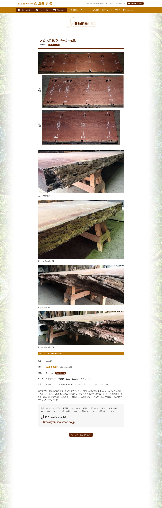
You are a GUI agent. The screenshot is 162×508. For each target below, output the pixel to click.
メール (135, 3)
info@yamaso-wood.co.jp (58, 422)
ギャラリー (85, 10)
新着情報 (74, 10)
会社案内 (96, 10)
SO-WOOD (20, 3)
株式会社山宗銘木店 (39, 3)
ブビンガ (50, 45)
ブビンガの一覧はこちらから (81, 435)
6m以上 (57, 45)
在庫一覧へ (61, 373)
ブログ (120, 10)
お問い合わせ (109, 10)
